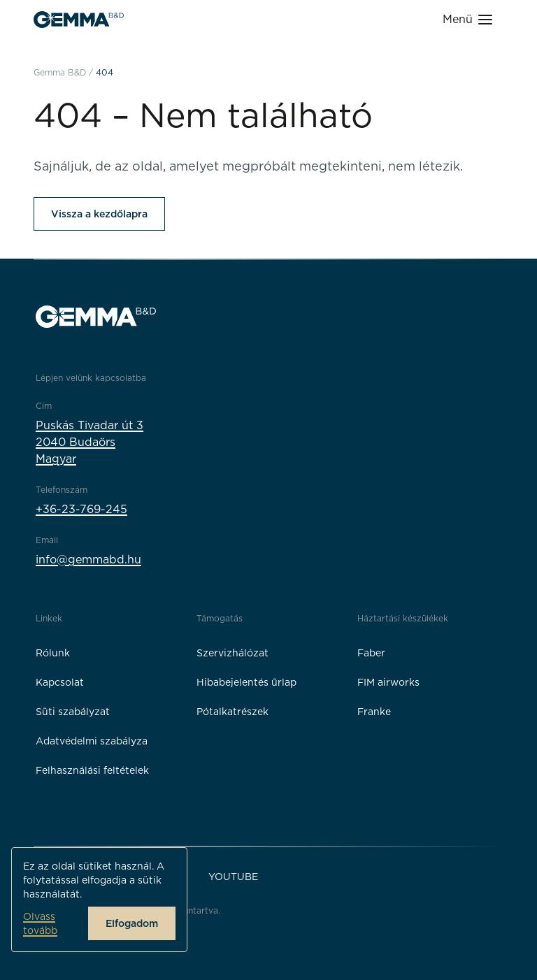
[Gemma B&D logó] (79, 19)
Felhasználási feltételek (92, 770)
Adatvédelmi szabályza (92, 741)
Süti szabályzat (73, 711)
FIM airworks (388, 682)
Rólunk (53, 652)
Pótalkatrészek (232, 711)
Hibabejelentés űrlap (246, 682)
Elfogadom (132, 923)
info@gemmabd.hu (88, 559)
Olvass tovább (40, 923)
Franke (374, 711)
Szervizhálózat (232, 652)
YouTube (233, 876)
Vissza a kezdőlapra (99, 213)
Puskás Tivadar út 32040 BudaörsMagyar (89, 442)
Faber (371, 652)
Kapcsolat (60, 682)
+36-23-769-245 (81, 509)
